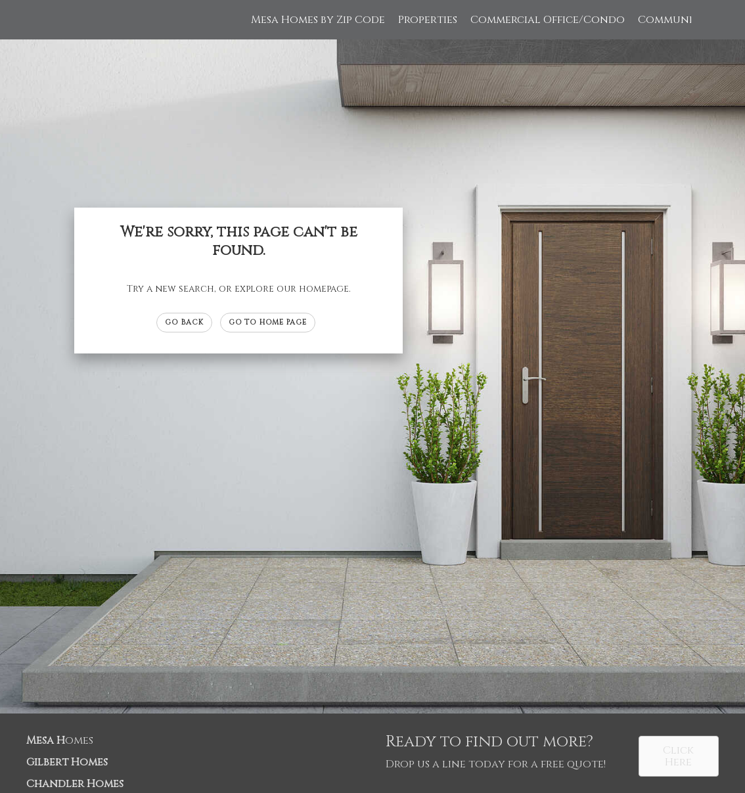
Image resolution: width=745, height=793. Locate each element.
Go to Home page (268, 322)
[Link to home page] (61, 19)
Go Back (184, 322)
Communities (675, 19)
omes (59, 740)
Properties (427, 19)
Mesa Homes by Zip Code (318, 19)
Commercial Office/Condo (547, 19)
